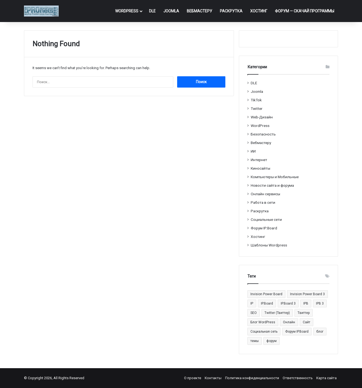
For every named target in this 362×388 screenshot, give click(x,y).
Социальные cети (266, 219)
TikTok (256, 100)
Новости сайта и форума (272, 185)
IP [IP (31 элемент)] (251, 303)
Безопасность (263, 134)
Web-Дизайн (262, 117)
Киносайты (260, 168)
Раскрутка (231, 11)
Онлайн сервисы (265, 194)
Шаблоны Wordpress (269, 245)
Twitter (257, 108)
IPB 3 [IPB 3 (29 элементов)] (320, 303)
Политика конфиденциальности (252, 378)
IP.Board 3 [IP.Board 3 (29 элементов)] (288, 303)
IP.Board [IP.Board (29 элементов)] (267, 303)
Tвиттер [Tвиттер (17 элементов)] (304, 313)
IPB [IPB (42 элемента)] (305, 303)
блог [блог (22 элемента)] (319, 331)
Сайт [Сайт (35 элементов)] (306, 322)
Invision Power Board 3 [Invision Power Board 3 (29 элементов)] (307, 294)
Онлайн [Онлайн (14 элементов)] (289, 322)
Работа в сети (263, 202)
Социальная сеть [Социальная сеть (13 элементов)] (263, 331)
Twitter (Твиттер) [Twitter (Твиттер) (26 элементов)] (277, 313)
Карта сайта (326, 378)
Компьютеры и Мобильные (275, 177)
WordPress (126, 11)
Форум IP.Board (264, 228)
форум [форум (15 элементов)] (271, 341)
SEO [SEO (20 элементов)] (253, 313)
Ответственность (298, 378)
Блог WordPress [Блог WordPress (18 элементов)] (262, 322)
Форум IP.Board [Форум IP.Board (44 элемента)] (297, 331)
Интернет (259, 160)
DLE (152, 11)
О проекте (192, 378)
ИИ (253, 151)
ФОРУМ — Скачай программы (304, 11)
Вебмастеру (199, 11)
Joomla (171, 11)
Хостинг (258, 11)
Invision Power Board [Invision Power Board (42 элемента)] (266, 294)
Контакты (213, 378)
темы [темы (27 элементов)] (254, 341)
